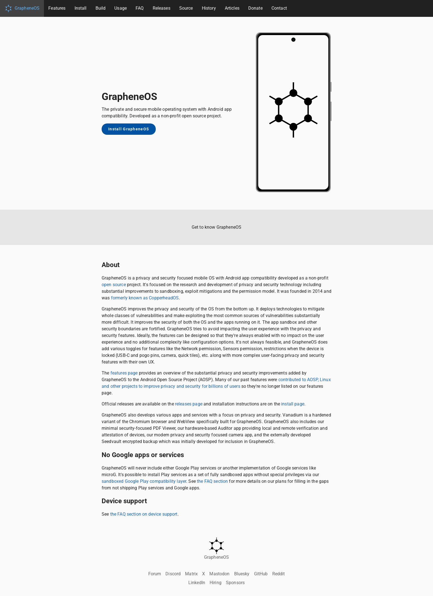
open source (114, 284)
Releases (161, 8)
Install (81, 8)
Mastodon (219, 573)
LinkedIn (196, 582)
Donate (255, 8)
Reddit (278, 573)
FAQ (140, 8)
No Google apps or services (143, 455)
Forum (154, 573)
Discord (173, 573)
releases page (188, 404)
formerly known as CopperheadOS (145, 297)
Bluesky (242, 573)
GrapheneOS (21, 8)
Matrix (191, 573)
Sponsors (235, 582)
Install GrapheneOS (128, 129)
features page (124, 373)
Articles (232, 8)
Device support (124, 501)
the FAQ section (212, 481)
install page (292, 404)
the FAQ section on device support (144, 514)
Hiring (215, 582)
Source (186, 8)
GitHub (261, 573)
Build (101, 8)
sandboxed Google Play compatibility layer (144, 481)
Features (56, 8)
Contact (279, 8)
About (111, 265)
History (209, 8)
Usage (120, 8)
